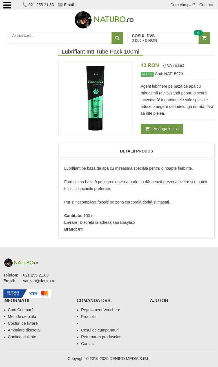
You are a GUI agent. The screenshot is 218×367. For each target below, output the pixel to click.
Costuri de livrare (23, 323)
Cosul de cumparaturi (100, 330)
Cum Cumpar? (21, 310)
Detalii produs (136, 151)
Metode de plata (22, 316)
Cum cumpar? (182, 5)
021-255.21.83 (38, 5)
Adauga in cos (166, 129)
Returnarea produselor (101, 337)
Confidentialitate (22, 337)
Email (66, 5)
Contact (206, 5)
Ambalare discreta (24, 330)
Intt (80, 229)
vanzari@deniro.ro (39, 280)
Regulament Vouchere (100, 310)
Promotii (88, 316)
